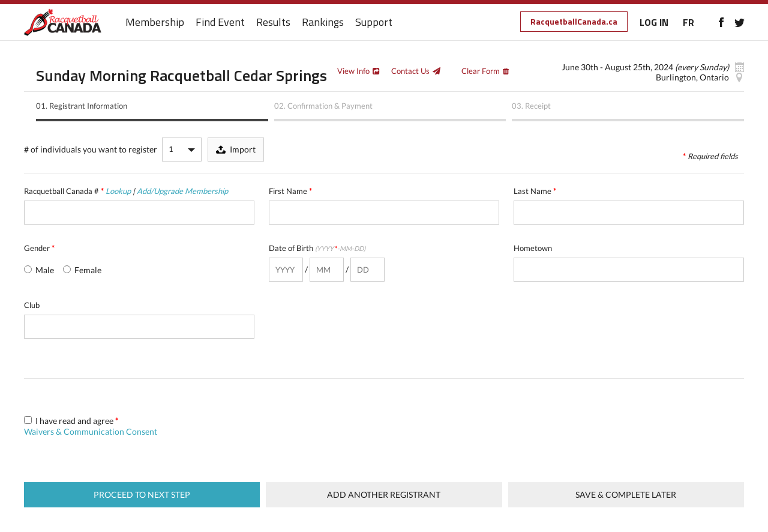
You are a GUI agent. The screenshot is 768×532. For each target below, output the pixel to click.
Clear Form (480, 71)
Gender (39, 248)
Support (374, 22)
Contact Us (410, 71)
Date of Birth (317, 248)
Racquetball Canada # (126, 191)
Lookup (118, 191)
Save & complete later (625, 494)
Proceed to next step (142, 494)
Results (274, 22)
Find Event (220, 22)
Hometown (533, 248)
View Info (353, 71)
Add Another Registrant (383, 494)
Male (39, 270)
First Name (290, 191)
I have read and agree (90, 426)
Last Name (535, 191)
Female (82, 270)
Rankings (323, 22)
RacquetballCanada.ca (573, 21)
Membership (155, 22)
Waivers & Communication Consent (90, 431)
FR (688, 22)
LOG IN (653, 22)
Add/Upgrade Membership (182, 191)
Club (32, 305)
